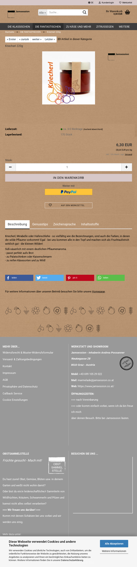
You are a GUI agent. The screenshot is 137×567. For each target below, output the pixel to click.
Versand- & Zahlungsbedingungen (22, 359)
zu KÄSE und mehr (78, 26)
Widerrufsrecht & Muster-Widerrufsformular (28, 352)
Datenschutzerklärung (72, 560)
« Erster (11, 39)
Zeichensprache (64, 224)
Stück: (9, 160)
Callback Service (12, 393)
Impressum (9, 373)
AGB (5, 379)
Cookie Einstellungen (15, 399)
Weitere (124, 26)
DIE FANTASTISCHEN (48, 26)
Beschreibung (17, 224)
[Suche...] (42, 12)
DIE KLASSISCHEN (19, 26)
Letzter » (50, 39)
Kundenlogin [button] (106, 2)
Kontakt (7, 366)
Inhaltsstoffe (90, 224)
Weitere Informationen (114, 551)
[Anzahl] (68, 167)
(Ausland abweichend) (93, 129)
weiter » (36, 39)
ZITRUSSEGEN (105, 26)
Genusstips (40, 224)
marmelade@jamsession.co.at (96, 380)
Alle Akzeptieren (114, 543)
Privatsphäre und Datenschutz (20, 386)
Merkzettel (125, 2)
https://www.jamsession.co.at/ (96, 386)
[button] (91, 2)
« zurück (24, 39)
